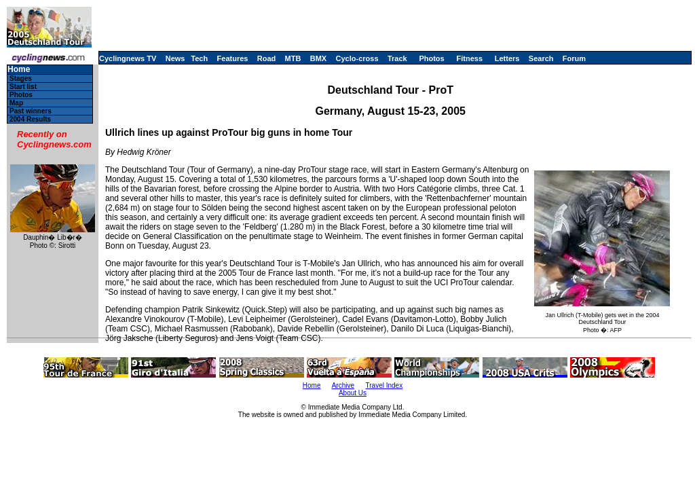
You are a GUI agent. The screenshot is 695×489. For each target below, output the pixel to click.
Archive (343, 385)
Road (266, 58)
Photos (431, 58)
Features (232, 58)
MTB (293, 58)
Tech (199, 58)
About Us (353, 393)
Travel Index (384, 385)
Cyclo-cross (357, 58)
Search (541, 58)
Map (16, 103)
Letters (507, 58)
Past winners (31, 111)
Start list (23, 86)
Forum (574, 58)
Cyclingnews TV (127, 58)
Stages (21, 78)
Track (397, 58)
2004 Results (30, 119)
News (175, 58)
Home (18, 69)
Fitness (469, 58)
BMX (318, 58)
